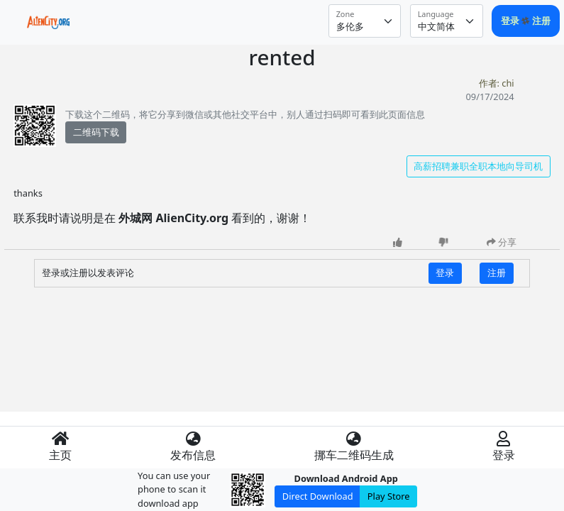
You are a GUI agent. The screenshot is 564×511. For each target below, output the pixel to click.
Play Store (388, 496)
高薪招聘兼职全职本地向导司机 (478, 166)
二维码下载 (96, 132)
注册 (541, 20)
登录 (511, 20)
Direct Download (317, 496)
